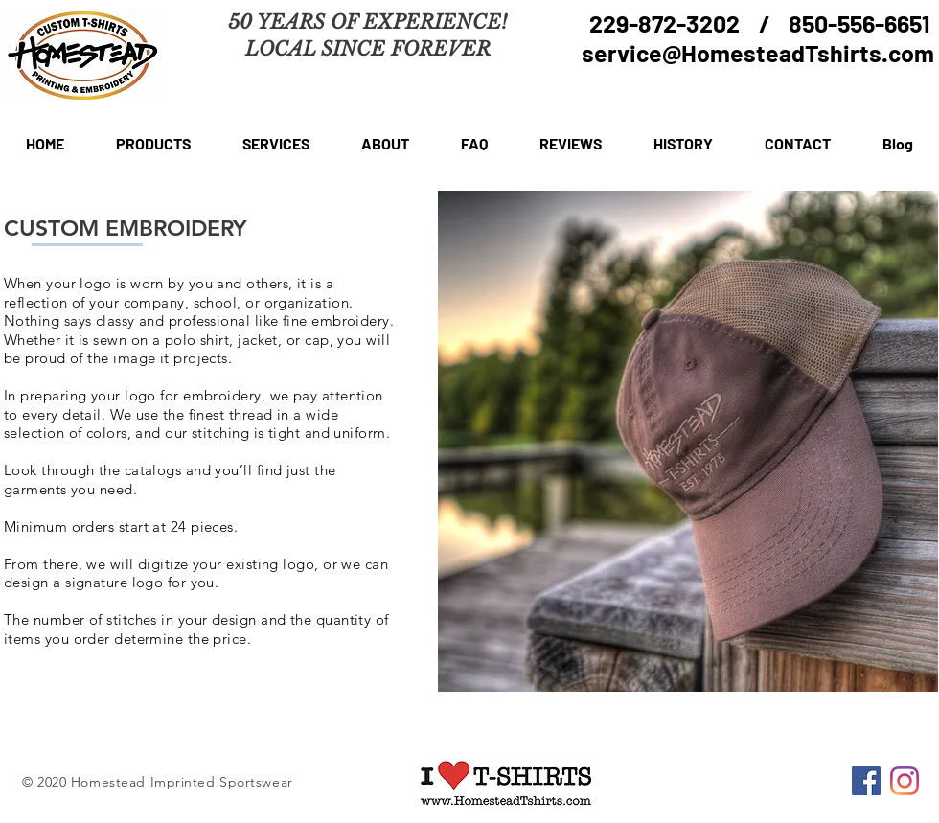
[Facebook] (866, 780)
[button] (153, 143)
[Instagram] (904, 780)
